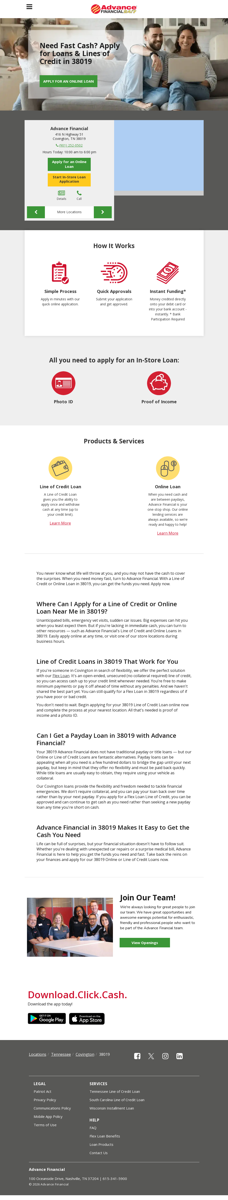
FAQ (93, 1127)
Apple (88, 1019)
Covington (85, 1054)
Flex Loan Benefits (105, 1136)
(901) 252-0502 (71, 145)
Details (61, 195)
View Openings (145, 942)
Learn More (60, 523)
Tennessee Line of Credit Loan (115, 1091)
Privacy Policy (45, 1099)
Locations (37, 1054)
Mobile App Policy (48, 1116)
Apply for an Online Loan (68, 81)
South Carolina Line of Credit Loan (117, 1099)
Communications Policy (52, 1108)
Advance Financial (69, 128)
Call (79, 195)
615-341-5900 (115, 1178)
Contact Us (99, 1152)
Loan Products (101, 1144)
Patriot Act (42, 1091)
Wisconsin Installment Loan (112, 1108)
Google (47, 1019)
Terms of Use (45, 1124)
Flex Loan (61, 675)
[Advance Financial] (114, 9)
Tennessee (61, 1054)
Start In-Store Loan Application (69, 179)
